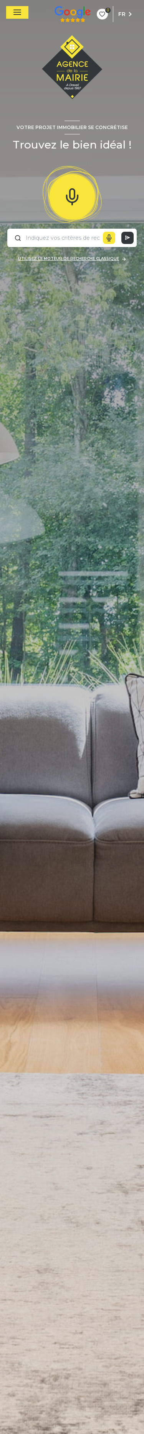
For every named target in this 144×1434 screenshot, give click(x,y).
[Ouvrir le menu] (17, 12)
